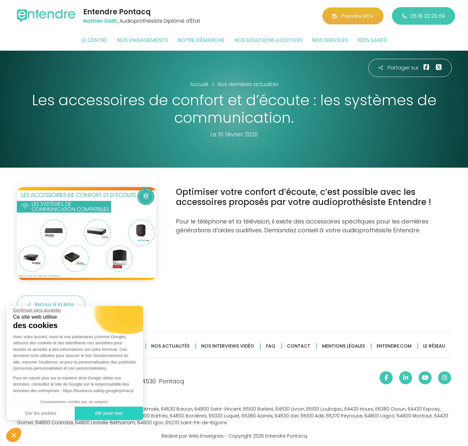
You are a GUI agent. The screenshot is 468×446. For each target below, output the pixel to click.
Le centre (94, 40)
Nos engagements (142, 40)
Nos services (330, 40)
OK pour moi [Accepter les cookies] (109, 413)
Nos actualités (170, 346)
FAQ (270, 346)
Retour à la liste (51, 304)
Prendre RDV (353, 16)
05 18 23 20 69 (423, 16)
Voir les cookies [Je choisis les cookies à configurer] (40, 413)
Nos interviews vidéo (227, 346)
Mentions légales (343, 346)
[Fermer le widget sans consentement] (37, 310)
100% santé (372, 40)
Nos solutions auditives (268, 40)
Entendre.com (394, 346)
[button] (13, 435)
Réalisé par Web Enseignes (193, 436)
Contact (298, 346)
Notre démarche (201, 40)
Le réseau (434, 346)
